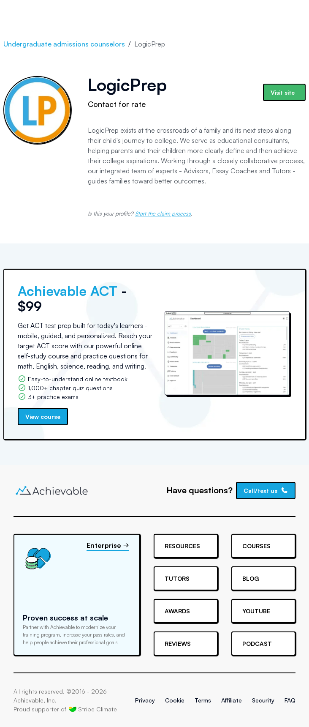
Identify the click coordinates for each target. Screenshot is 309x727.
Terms (203, 700)
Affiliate (231, 700)
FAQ (290, 700)
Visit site (283, 92)
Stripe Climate (93, 709)
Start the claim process (163, 213)
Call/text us (266, 490)
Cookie (174, 700)
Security (263, 700)
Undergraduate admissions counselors (64, 44)
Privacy (145, 700)
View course (42, 416)
